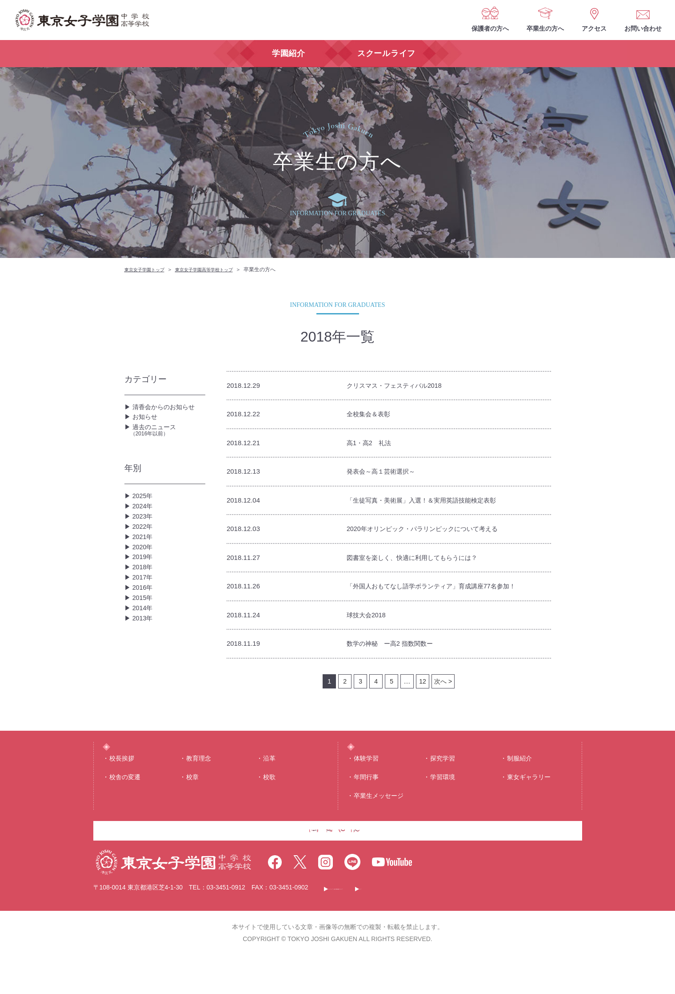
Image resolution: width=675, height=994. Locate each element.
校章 (192, 799)
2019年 (144, 596)
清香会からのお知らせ (168, 409)
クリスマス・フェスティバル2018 (401, 386)
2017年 (144, 624)
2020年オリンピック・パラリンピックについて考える (433, 532)
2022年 (144, 553)
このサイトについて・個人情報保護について (394, 926)
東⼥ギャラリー (529, 799)
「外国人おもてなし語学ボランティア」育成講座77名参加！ (443, 591)
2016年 (144, 638)
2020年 (144, 581)
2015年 (144, 652)
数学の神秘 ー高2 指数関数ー (396, 650)
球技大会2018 (369, 620)
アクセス (594, 28)
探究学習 (442, 781)
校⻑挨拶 (121, 781)
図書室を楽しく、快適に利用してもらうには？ (421, 562)
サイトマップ (494, 926)
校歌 (269, 799)
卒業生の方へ (545, 28)
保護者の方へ (490, 28)
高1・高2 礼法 (372, 444)
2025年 (144, 510)
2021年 (144, 567)
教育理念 (198, 781)
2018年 (144, 610)
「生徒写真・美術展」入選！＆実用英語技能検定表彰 (432, 503)
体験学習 (366, 781)
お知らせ (146, 423)
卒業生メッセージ (378, 818)
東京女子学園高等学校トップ (217, 269)
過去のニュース (167, 442)
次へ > (443, 688)
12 (422, 688)
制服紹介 (519, 781)
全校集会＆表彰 (371, 415)
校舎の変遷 (124, 799)
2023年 (144, 539)
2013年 (144, 681)
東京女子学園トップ (148, 269)
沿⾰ (269, 781)
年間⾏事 (366, 799)
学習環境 (442, 799)
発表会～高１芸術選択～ (386, 474)
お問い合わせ (643, 28)
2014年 (144, 667)
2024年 (144, 524)
